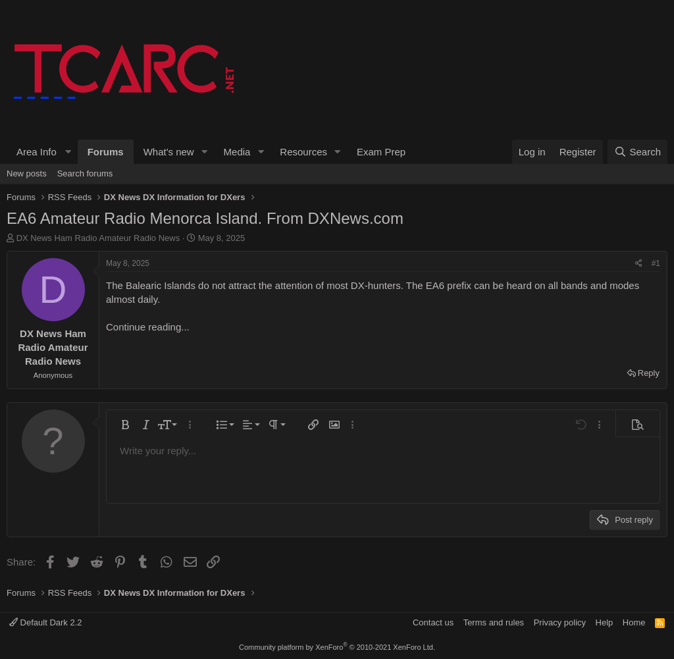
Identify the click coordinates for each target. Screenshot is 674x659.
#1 (656, 263)
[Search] (637, 152)
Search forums (85, 173)
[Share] (639, 263)
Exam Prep (381, 151)
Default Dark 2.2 (45, 622)
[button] (42, 152)
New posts (27, 173)
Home (634, 622)
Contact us (433, 622)
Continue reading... (148, 326)
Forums (106, 151)
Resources (303, 151)
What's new (168, 151)
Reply (649, 373)
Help (604, 622)
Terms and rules (493, 622)
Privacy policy (560, 622)
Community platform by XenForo (337, 647)
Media (237, 151)
